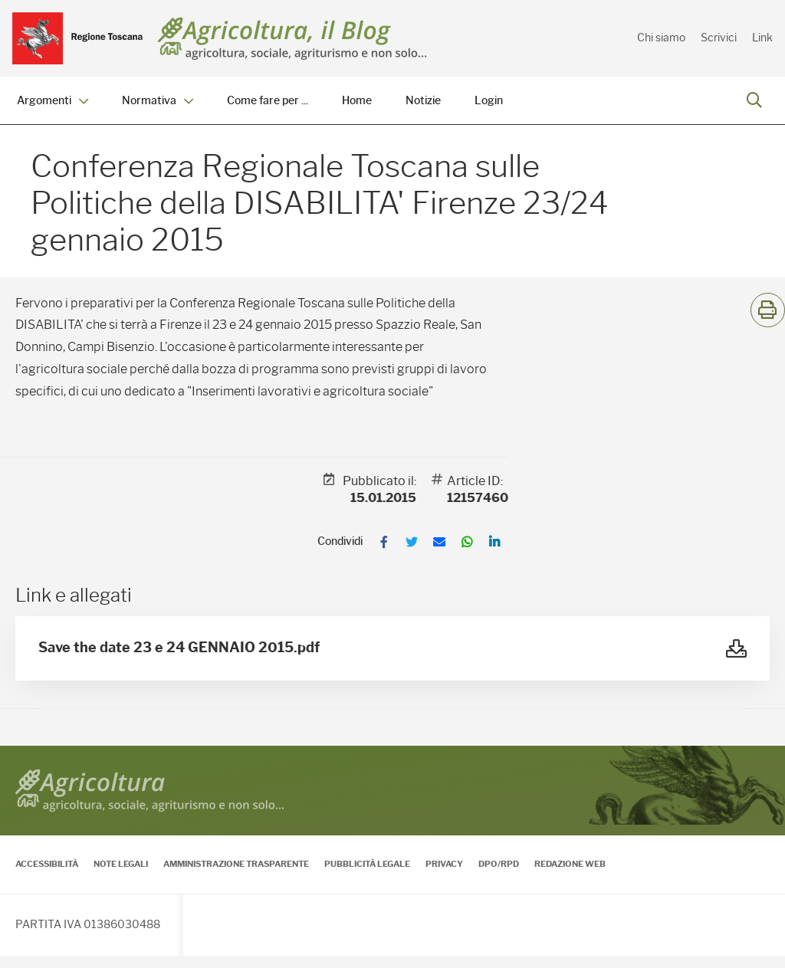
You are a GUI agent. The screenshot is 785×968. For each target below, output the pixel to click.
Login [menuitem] (489, 100)
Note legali (121, 876)
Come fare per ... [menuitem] (267, 100)
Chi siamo (661, 37)
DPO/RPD (498, 876)
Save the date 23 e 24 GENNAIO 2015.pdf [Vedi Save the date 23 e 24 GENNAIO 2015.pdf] (179, 659)
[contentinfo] (392, 862)
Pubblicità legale (367, 876)
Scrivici (719, 37)
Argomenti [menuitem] (52, 100)
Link (762, 37)
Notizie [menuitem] (423, 100)
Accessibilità (46, 876)
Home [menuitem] (357, 100)
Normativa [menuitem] (157, 100)
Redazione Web (570, 876)
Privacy (444, 876)
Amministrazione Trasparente (236, 876)
